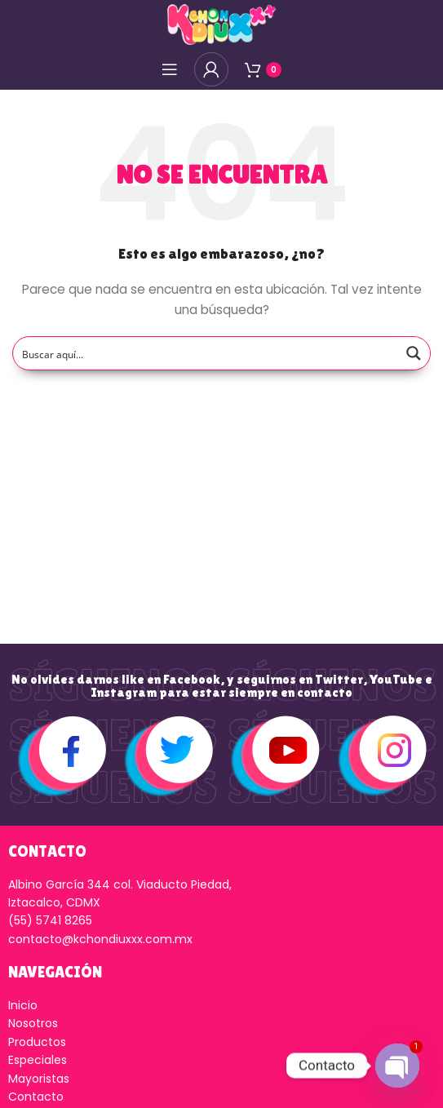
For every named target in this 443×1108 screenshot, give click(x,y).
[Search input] (206, 353)
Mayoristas (38, 1078)
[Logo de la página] (221, 24)
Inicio (23, 1005)
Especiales (37, 1060)
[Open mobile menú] (169, 69)
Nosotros (33, 1023)
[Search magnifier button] (413, 353)
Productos (37, 1042)
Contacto (36, 1096)
